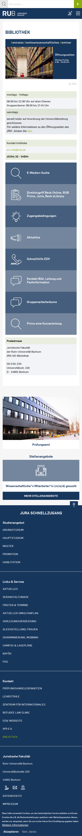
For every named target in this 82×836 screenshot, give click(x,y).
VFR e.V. (7, 728)
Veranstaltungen (15, 597)
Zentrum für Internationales (24, 704)
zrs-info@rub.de (16, 149)
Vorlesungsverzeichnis (19, 621)
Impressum (10, 804)
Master (8, 546)
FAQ (5, 661)
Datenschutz (12, 795)
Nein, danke (29, 833)
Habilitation (11, 562)
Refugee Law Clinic (16, 712)
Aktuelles (10, 589)
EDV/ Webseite (12, 720)
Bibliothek (10, 736)
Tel (7, 788)
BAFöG (7, 653)
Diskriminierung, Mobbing (20, 637)
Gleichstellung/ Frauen (20, 629)
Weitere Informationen (15, 827)
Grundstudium (13, 529)
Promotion (10, 554)
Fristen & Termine (15, 605)
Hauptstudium (13, 538)
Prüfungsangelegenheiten (22, 688)
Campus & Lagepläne (17, 645)
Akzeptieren (11, 833)
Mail (15, 788)
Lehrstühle (11, 696)
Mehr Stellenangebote (41, 495)
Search (78, 4)
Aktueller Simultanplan (20, 613)
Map (23, 788)
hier (29, 131)
